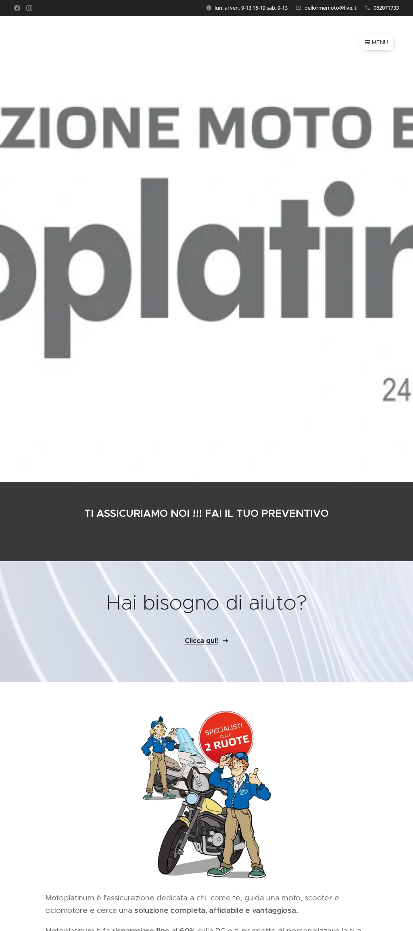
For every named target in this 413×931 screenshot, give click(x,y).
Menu (376, 42)
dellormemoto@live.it (331, 7)
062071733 (386, 7)
